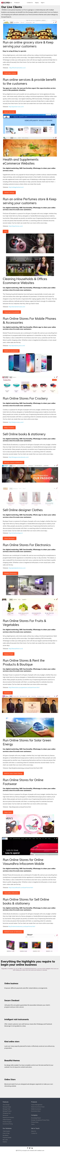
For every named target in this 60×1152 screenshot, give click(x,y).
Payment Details (7, 1137)
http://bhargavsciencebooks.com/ (19, 457)
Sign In (42, 2)
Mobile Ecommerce (36, 1109)
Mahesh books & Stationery (13, 932)
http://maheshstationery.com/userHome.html (21, 926)
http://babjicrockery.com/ (16, 422)
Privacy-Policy (34, 1122)
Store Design (6, 1104)
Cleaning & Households (11, 312)
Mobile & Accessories (11, 351)
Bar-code (5, 1139)
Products (17, 2)
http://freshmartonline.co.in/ (17, 68)
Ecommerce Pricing (8, 1124)
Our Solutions (7, 1128)
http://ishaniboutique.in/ (15, 533)
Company (34, 1115)
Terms (32, 1124)
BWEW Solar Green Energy (13, 773)
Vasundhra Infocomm (11, 893)
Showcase (9, 2)
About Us (33, 1131)
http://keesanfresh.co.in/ (16, 648)
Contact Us (30, 2)
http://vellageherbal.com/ (16, 187)
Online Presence (7, 1119)
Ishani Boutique (9, 538)
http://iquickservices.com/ (16, 106)
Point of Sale (6, 1133)
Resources (5, 1115)
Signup (37, 2)
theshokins (7, 693)
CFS (5, 231)
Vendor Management (36, 1104)
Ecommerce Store (35, 1111)
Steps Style (8, 812)
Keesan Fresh (8, 654)
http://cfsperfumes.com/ (16, 226)
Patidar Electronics (10, 573)
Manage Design (7, 1107)
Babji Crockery (9, 427)
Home (2, 2)
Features (5, 1102)
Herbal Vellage (9, 192)
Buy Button (5, 1135)
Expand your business (8, 1117)
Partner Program (7, 1121)
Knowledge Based (36, 1118)
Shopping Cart (6, 1113)
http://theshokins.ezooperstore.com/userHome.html (23, 687)
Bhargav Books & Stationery (13, 462)
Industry (5, 1141)
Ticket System (6, 1131)
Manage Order (6, 1109)
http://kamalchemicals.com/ (16, 306)
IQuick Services (9, 112)
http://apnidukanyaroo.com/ (16, 345)
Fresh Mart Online (10, 73)
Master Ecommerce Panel (37, 1107)
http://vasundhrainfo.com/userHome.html (21, 887)
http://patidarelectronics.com (17, 568)
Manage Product (7, 1111)
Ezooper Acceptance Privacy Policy (40, 1120)
